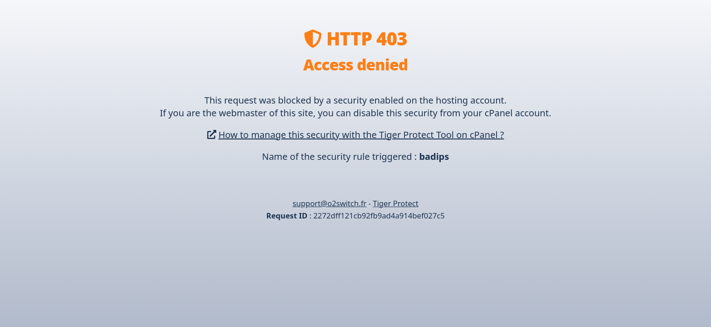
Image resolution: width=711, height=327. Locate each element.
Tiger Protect (396, 203)
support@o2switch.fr (329, 203)
